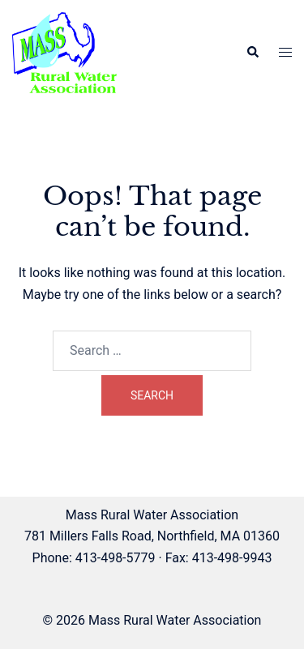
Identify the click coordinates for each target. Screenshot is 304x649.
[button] (252, 52)
